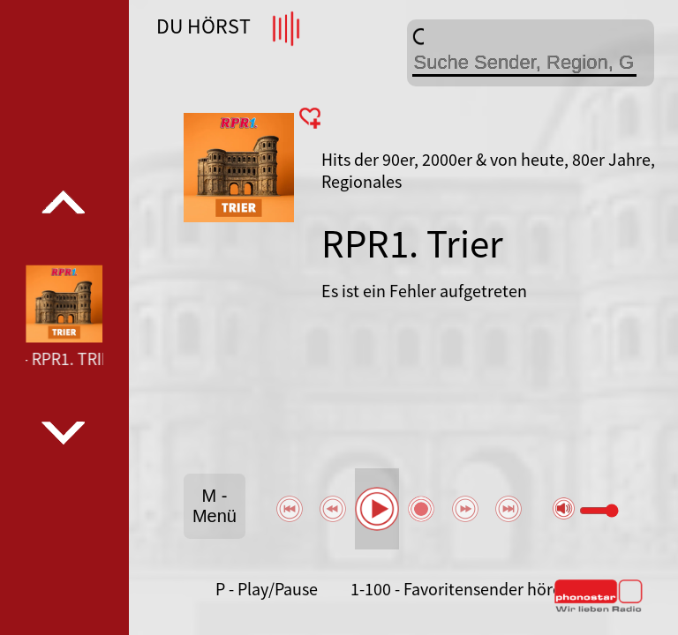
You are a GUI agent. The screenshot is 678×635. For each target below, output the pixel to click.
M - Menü (214, 506)
